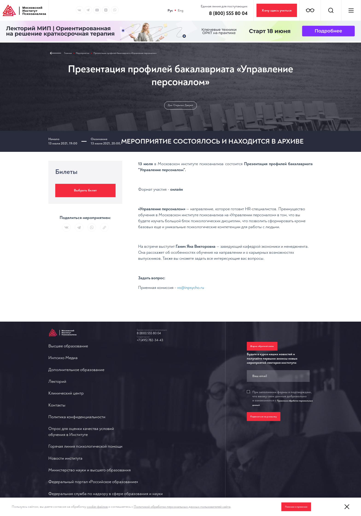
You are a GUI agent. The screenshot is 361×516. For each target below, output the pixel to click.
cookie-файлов (97, 506)
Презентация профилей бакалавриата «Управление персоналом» (150, 54)
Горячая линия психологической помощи (174, 359)
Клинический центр (66, 418)
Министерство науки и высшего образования (178, 389)
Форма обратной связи (270, 350)
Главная (69, 54)
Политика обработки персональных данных (176, 460)
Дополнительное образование (76, 389)
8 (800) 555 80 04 (156, 340)
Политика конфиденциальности (76, 448)
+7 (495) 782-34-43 (157, 349)
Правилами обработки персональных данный (281, 409)
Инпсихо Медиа (63, 374)
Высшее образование (68, 359)
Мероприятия (89, 54)
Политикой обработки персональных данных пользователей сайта (182, 506)
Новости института (154, 374)
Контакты (56, 433)
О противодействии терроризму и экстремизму (180, 445)
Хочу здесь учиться (276, 10)
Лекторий (57, 403)
